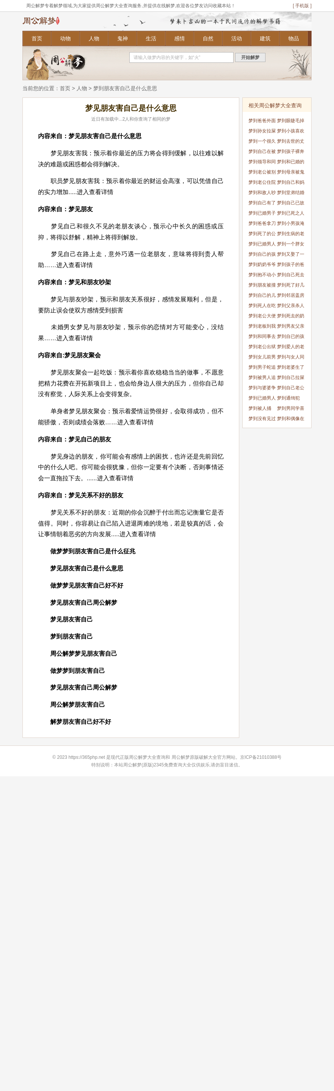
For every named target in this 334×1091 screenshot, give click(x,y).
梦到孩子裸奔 (290, 151)
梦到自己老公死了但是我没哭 (290, 389)
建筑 (265, 38)
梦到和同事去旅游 (262, 338)
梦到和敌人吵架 (262, 194)
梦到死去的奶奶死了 (290, 317)
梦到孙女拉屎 (262, 131)
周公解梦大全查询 (147, 757)
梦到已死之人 (290, 213)
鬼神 (122, 38)
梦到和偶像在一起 (290, 420)
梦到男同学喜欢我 (290, 410)
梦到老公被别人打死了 (262, 173)
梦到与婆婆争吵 (262, 389)
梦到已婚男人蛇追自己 (262, 245)
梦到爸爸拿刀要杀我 (262, 225)
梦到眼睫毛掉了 (290, 122)
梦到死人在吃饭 (262, 307)
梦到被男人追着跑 (262, 379)
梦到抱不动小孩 (262, 276)
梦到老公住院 (262, 182)
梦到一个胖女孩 (290, 245)
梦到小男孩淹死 (290, 225)
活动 (236, 38)
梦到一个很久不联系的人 (262, 143)
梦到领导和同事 (262, 163)
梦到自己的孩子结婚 (262, 256)
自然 (208, 38)
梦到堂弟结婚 (290, 192)
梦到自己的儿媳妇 (262, 297)
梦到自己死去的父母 (290, 276)
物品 (293, 38)
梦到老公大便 (262, 316)
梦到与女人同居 (290, 358)
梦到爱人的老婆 (290, 348)
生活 (151, 38)
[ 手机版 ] (302, 5)
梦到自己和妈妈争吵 (290, 184)
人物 (94, 38)
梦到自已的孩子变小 (290, 338)
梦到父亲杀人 (290, 305)
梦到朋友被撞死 (262, 286)
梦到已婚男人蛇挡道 (262, 399)
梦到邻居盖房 (290, 295)
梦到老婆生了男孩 (290, 369)
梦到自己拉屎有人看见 (290, 379)
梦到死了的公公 (262, 235)
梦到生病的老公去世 (290, 235)
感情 (179, 38)
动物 (65, 38)
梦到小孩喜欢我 (290, 132)
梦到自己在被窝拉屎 (262, 153)
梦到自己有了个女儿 (262, 204)
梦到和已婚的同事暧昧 (290, 163)
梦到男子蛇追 (262, 367)
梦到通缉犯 (288, 398)
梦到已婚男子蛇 (262, 214)
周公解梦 (181, 757)
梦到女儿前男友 (262, 358)
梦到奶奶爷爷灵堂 (262, 266)
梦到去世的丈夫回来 (290, 143)
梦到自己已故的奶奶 (290, 204)
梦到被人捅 (259, 408)
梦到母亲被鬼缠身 (290, 173)
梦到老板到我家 (262, 327)
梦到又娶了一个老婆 (290, 256)
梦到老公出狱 (262, 346)
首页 (37, 38)
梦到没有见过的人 (262, 420)
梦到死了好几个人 (290, 286)
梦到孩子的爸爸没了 (290, 266)
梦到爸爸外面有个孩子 (262, 122)
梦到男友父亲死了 (290, 327)
